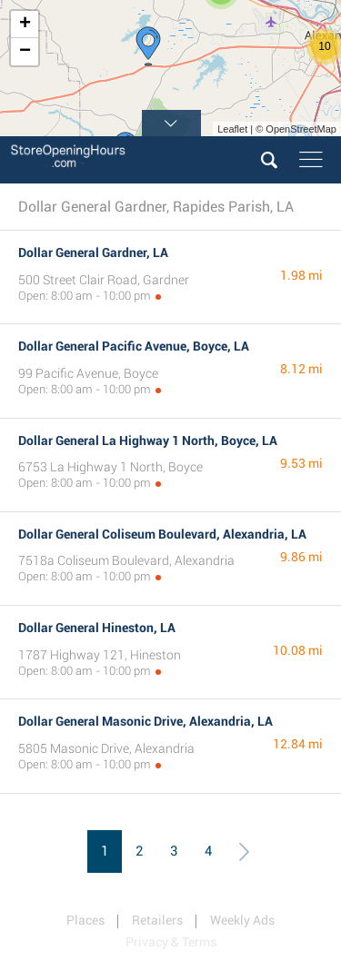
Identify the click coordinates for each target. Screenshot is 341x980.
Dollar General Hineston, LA (97, 627)
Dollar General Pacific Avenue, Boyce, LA (133, 346)
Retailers (157, 920)
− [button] (25, 51)
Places (85, 920)
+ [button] (25, 24)
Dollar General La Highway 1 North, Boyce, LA (147, 440)
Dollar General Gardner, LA (93, 252)
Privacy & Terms (170, 942)
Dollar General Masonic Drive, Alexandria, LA (145, 721)
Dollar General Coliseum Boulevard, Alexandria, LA (162, 534)
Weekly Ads (242, 920)
